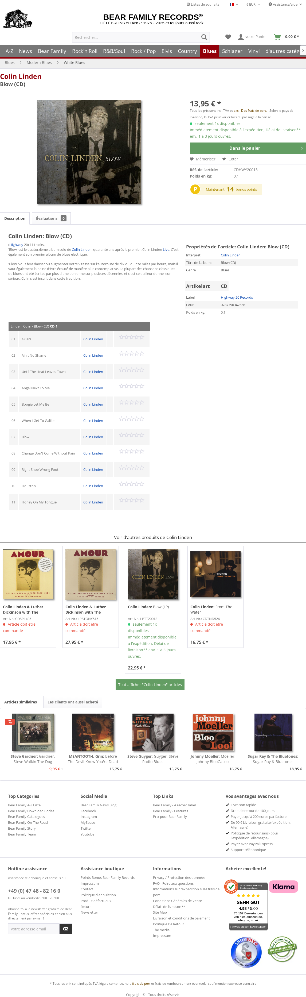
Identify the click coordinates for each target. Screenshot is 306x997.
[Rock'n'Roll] (84, 51)
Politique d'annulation (98, 894)
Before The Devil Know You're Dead (93, 759)
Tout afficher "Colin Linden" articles (150, 684)
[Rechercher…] (141, 37)
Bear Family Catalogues (26, 816)
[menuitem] (141, 37)
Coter (230, 158)
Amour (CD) (23, 609)
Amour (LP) (85, 609)
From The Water (211, 609)
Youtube (87, 834)
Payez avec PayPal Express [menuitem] (252, 843)
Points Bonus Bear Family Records (108, 877)
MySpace (88, 822)
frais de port (141, 983)
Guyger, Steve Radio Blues (152, 759)
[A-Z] (9, 51)
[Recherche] (204, 37)
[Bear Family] (52, 51)
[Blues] (209, 51)
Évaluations (51, 218)
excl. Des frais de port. (251, 110)
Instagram (89, 816)
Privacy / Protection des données (179, 877)
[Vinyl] (254, 51)
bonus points (246, 189)
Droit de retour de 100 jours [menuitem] (252, 810)
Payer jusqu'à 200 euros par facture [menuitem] (259, 816)
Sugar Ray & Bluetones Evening (273, 759)
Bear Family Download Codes (31, 811)
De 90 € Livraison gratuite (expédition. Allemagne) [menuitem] (261, 825)
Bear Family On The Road (28, 822)
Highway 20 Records (237, 297)
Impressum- (90, 883)
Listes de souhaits (203, 4)
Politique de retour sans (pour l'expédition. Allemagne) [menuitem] (254, 835)
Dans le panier (266, 147)
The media (161, 929)
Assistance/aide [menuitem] (283, 4)
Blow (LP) (148, 606)
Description (14, 218)
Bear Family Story (22, 828)
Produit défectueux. (96, 900)
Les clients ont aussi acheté (73, 702)
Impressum (162, 935)
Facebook (88, 811)
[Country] (187, 51)
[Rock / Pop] (143, 51)
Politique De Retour (168, 924)
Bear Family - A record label (174, 805)
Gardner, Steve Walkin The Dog (33, 759)
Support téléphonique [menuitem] (248, 849)
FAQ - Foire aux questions (173, 883)
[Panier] (288, 37)
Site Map (160, 912)
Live (166, 249)
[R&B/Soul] (114, 51)
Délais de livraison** (169, 906)
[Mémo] (228, 37)
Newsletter (89, 912)
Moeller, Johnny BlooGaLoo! (213, 759)
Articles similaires (20, 702)
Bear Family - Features (170, 811)
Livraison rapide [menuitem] (243, 804)
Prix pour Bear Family (170, 816)
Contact (87, 889)
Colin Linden (20, 76)
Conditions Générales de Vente (177, 900)
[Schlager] (232, 51)
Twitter (86, 828)
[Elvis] (167, 51)
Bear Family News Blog (98, 805)
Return (86, 906)
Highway (16, 244)
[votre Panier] (253, 37)
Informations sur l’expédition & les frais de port (186, 892)
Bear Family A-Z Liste (24, 805)
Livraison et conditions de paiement (181, 918)
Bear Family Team (22, 834)
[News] (25, 51)
